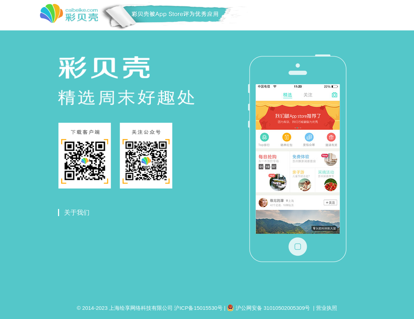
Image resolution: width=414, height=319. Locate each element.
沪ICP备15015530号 (198, 308)
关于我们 (77, 212)
